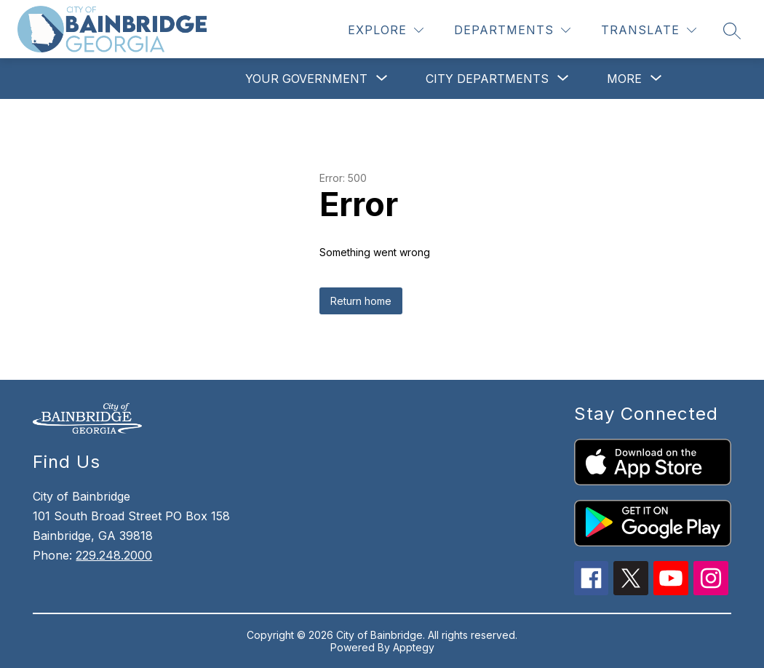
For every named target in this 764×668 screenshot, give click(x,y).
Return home (360, 301)
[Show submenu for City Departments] (487, 78)
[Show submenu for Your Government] (306, 78)
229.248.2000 (114, 555)
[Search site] (732, 30)
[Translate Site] (648, 30)
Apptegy (413, 647)
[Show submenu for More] (624, 78)
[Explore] (385, 30)
